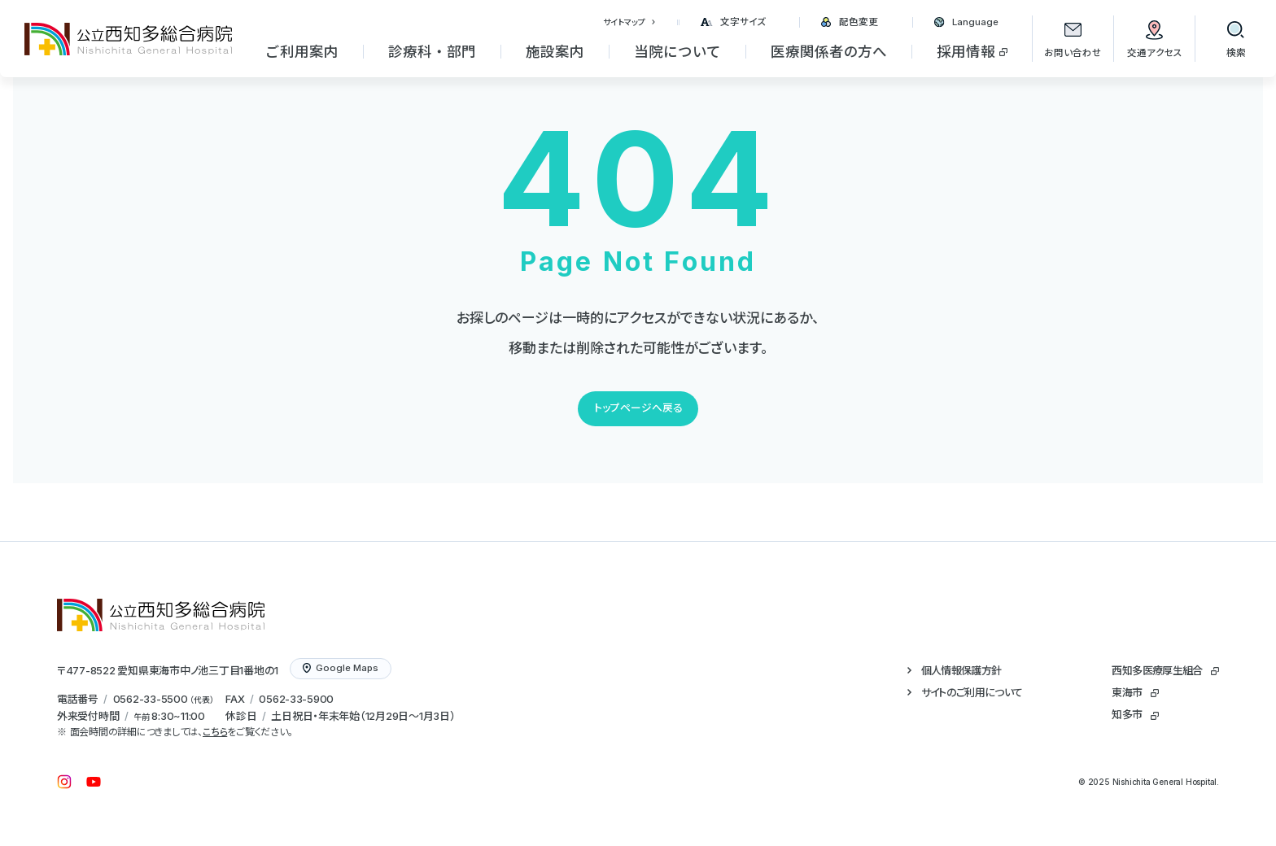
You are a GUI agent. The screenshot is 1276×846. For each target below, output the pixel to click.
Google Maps (340, 668)
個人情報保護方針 (961, 670)
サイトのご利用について (972, 692)
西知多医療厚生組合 (1157, 670)
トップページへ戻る (638, 408)
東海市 (1127, 692)
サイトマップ (624, 22)
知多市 (1127, 714)
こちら (215, 732)
